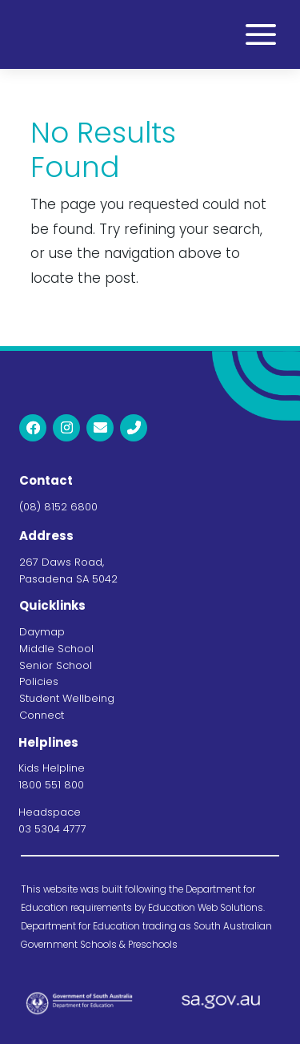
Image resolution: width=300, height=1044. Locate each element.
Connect (41, 715)
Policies (38, 681)
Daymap (42, 631)
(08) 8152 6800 (58, 506)
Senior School (55, 665)
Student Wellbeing (66, 698)
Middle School (56, 648)
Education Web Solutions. (206, 907)
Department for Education (80, 926)
